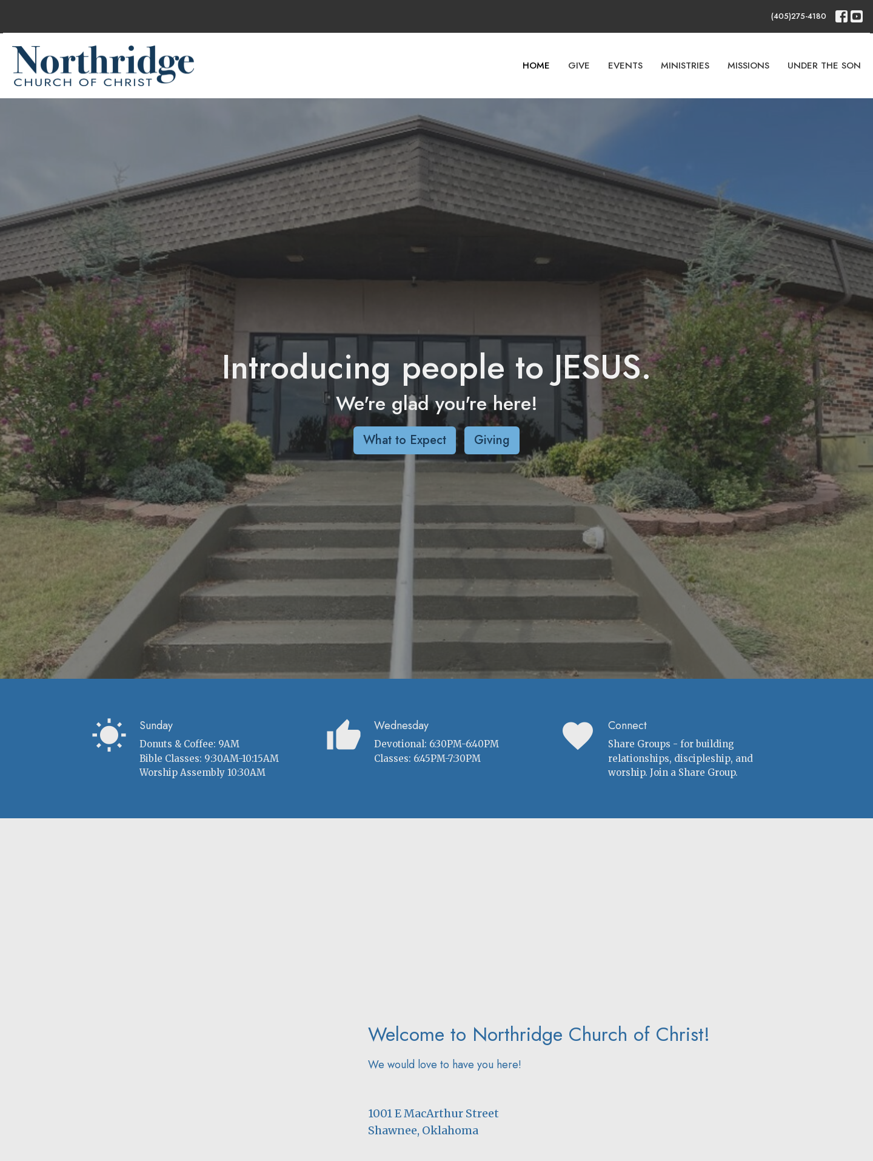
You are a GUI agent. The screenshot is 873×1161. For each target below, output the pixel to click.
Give (579, 65)
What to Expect (404, 440)
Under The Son (824, 65)
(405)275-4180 (798, 16)
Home (536, 65)
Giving (492, 440)
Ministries (685, 65)
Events (625, 65)
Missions (748, 65)
